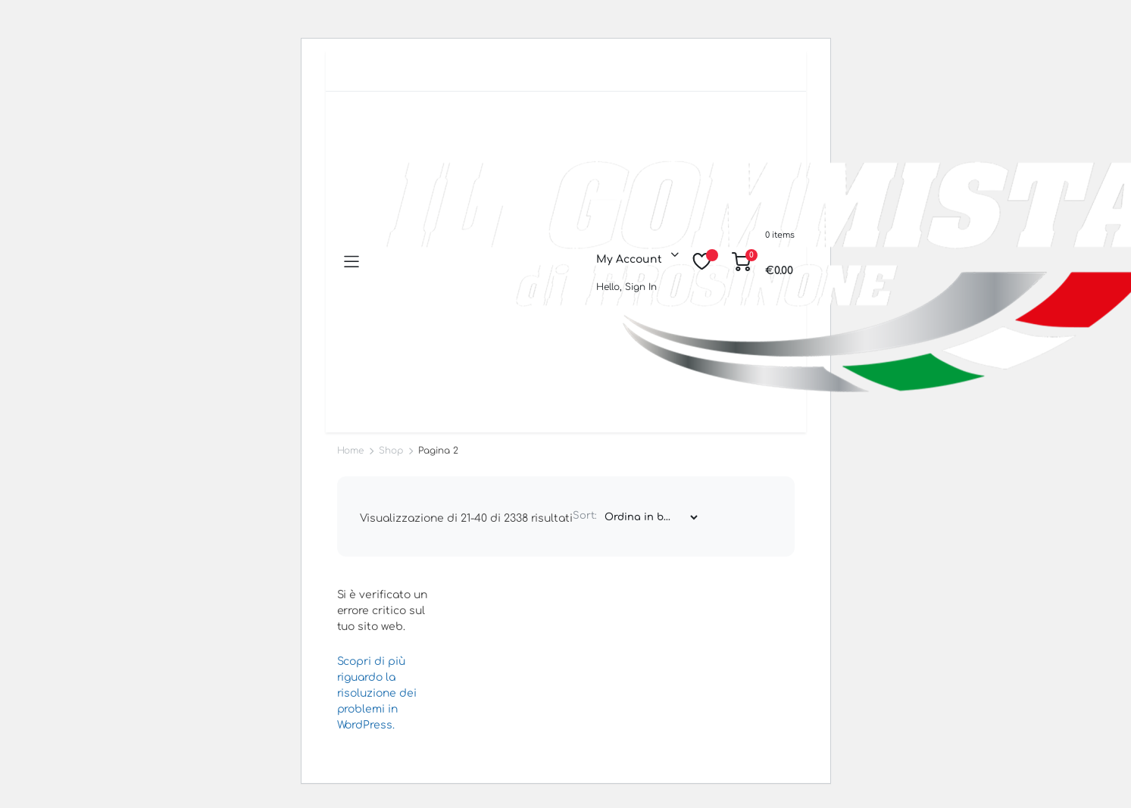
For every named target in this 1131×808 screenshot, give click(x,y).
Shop (391, 450)
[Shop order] (650, 517)
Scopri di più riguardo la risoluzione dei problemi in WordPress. (377, 693)
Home (350, 450)
